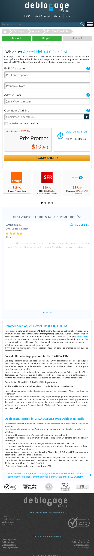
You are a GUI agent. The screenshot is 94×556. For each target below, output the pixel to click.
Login (67, 16)
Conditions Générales (11, 487)
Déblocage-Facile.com (47, 469)
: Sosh (17, 191)
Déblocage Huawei (10, 515)
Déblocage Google (81, 515)
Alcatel (36, 31)
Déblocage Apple (9, 507)
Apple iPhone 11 (80, 529)
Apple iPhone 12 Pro (78, 532)
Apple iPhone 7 (9, 534)
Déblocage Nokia (9, 512)
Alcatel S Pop (82, 225)
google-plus (54, 547)
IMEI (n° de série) (14, 68)
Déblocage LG (8, 510)
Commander (47, 158)
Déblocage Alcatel (81, 512)
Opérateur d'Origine (16, 110)
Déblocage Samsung (80, 507)
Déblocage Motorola (80, 510)
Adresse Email (13, 94)
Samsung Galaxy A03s (12, 532)
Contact (58, 16)
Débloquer (19, 31)
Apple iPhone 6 (9, 529)
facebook (40, 547)
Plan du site (7, 492)
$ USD (27, 16)
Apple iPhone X (9, 526)
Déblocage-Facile (47, 7)
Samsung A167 (80, 534)
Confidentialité (8, 489)
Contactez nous (8, 484)
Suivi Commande (43, 16)
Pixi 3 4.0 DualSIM (57, 31)
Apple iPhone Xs (80, 526)
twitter (47, 547)
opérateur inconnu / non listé (24, 123)
